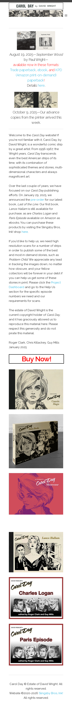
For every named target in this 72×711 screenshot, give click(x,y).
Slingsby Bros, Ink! (51, 693)
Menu (66, 15)
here (41, 85)
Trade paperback (23, 70)
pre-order (37, 199)
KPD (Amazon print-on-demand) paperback (39, 75)
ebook (42, 70)
